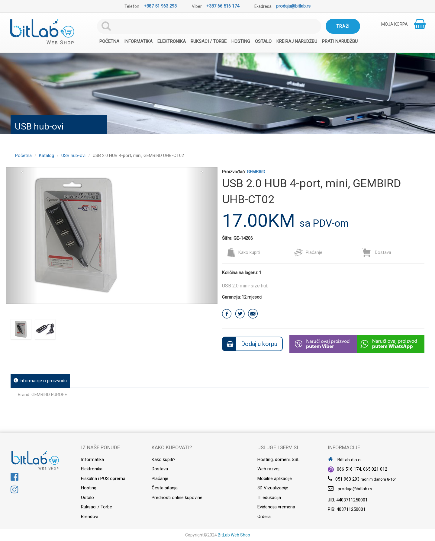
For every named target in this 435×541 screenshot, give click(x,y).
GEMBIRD (256, 171)
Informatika (138, 41)
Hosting (240, 41)
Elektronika (171, 41)
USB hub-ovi (73, 155)
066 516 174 (349, 469)
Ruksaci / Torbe (209, 41)
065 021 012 (375, 469)
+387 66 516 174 (222, 6)
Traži (343, 26)
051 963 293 (347, 479)
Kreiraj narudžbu (296, 41)
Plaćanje (308, 252)
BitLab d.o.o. (345, 460)
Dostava (377, 252)
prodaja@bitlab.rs (293, 6)
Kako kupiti (243, 252)
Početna (109, 41)
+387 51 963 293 (160, 6)
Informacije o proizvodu (40, 380)
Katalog (46, 155)
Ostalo (263, 41)
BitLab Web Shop (234, 535)
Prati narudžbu (340, 41)
